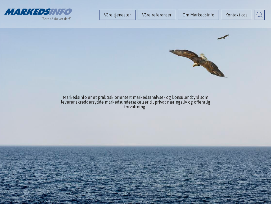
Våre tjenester (117, 14)
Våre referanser (156, 14)
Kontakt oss (236, 14)
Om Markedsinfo (198, 14)
